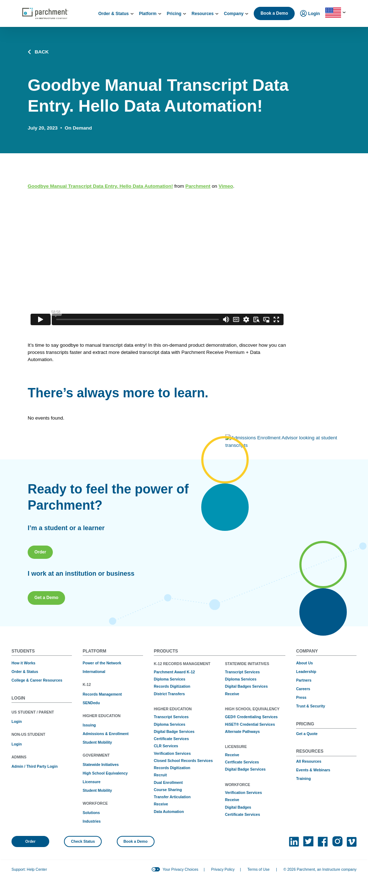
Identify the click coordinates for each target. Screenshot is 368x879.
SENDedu (91, 703)
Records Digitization (172, 686)
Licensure (92, 782)
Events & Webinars (313, 770)
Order (30, 841)
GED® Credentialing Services (251, 717)
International (94, 671)
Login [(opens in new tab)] (17, 721)
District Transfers (169, 694)
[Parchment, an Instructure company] (45, 13)
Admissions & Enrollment (106, 733)
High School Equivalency (105, 773)
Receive (161, 804)
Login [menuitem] (310, 14)
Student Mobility (97, 742)
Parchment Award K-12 (174, 672)
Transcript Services (171, 717)
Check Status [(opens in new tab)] (83, 841)
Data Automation (169, 811)
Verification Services (172, 753)
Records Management (102, 694)
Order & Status (25, 671)
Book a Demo (274, 13)
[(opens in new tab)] (294, 842)
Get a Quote (307, 733)
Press (301, 697)
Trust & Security (310, 706)
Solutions (91, 812)
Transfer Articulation (172, 797)
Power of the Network (102, 663)
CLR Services (166, 746)
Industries (92, 821)
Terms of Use (258, 869)
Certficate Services (242, 762)
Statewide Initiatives (101, 764)
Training (303, 778)
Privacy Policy (222, 869)
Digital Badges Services (246, 686)
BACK (38, 52)
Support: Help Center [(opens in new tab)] (29, 869)
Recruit (160, 775)
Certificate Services (171, 739)
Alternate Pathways (242, 731)
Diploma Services (169, 679)
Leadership (306, 671)
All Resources (308, 761)
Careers (303, 689)
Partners (304, 680)
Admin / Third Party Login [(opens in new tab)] (35, 766)
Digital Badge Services (174, 731)
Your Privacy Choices (180, 869)
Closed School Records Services (183, 760)
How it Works (23, 663)
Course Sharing (168, 789)
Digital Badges (238, 807)
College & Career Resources (37, 680)
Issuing (89, 725)
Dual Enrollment (168, 782)
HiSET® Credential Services (250, 724)
